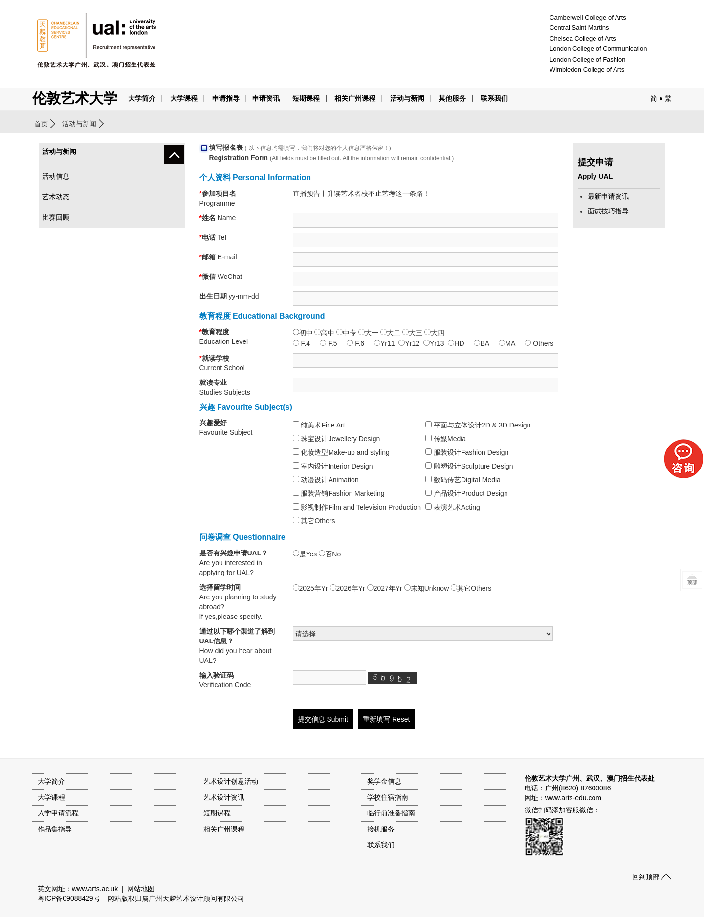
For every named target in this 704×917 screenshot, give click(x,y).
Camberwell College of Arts (588, 17)
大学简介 (141, 98)
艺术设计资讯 (223, 797)
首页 (41, 124)
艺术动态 (55, 197)
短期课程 (306, 98)
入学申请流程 (58, 813)
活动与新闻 (79, 124)
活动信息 (55, 176)
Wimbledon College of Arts (587, 69)
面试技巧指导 (608, 211)
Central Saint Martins (579, 27)
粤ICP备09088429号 (69, 898)
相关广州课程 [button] (354, 98)
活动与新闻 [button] (407, 98)
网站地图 (140, 889)
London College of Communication (598, 48)
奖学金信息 (384, 781)
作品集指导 (55, 829)
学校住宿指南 (387, 797)
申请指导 (226, 98)
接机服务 (381, 829)
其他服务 (452, 98)
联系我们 (494, 98)
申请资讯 (266, 98)
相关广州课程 (223, 829)
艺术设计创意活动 (230, 781)
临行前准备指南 (391, 813)
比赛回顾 (55, 217)
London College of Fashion (587, 59)
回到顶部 (646, 877)
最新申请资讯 (608, 196)
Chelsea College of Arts (583, 38)
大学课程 (184, 98)
